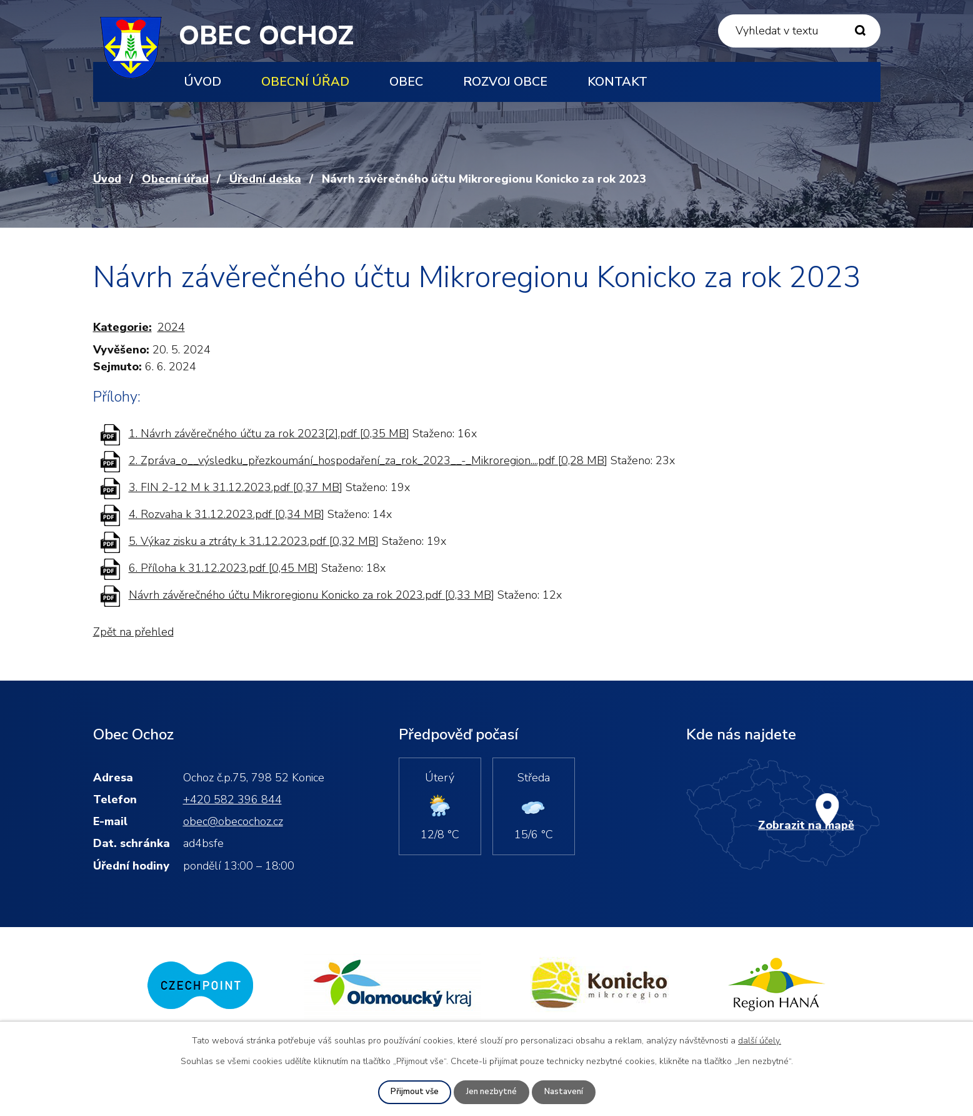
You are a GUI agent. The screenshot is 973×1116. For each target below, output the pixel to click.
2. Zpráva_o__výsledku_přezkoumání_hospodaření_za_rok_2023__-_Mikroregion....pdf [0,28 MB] (368, 460)
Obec (406, 81)
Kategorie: (122, 327)
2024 (171, 327)
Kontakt (617, 81)
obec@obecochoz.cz (233, 821)
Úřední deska (265, 178)
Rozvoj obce (505, 81)
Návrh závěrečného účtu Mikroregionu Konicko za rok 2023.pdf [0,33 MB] (311, 594)
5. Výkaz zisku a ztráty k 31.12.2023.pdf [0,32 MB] (254, 541)
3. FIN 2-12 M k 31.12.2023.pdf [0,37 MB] (235, 487)
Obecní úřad (305, 81)
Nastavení (565, 1092)
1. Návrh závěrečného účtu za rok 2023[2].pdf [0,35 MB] (269, 433)
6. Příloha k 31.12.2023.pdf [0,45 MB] (223, 568)
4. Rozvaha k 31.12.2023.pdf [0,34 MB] (226, 514)
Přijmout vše (412, 1092)
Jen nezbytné (490, 1092)
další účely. (759, 1040)
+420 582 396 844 (232, 799)
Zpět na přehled (133, 631)
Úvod (202, 81)
